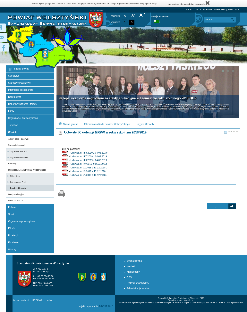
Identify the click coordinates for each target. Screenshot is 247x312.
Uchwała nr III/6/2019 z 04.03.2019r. (89, 160)
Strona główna (70, 124)
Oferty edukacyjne (16, 194)
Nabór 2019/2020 (15, 201)
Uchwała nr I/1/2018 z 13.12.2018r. (89, 175)
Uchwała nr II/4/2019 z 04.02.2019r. (89, 164)
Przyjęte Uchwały (18, 188)
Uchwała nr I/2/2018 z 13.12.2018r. (89, 171)
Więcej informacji (148, 3)
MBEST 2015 (106, 306)
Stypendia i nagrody (16, 145)
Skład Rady (15, 176)
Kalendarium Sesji (18, 182)
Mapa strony (133, 271)
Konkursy (12, 164)
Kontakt (131, 266)
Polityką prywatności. (138, 282)
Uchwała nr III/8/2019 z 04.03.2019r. (89, 152)
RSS (129, 277)
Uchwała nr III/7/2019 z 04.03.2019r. (89, 156)
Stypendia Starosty (18, 151)
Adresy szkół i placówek (18, 139)
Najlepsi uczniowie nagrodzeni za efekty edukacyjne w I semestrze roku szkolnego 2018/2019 (127, 98)
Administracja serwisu (138, 288)
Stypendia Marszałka (19, 157)
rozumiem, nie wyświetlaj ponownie (188, 3)
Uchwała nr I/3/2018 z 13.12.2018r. (89, 167)
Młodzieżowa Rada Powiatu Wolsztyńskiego (27, 170)
